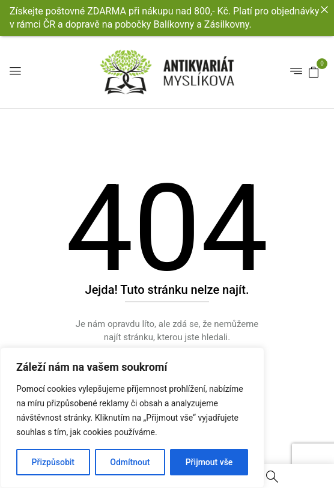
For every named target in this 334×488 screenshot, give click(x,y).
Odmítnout (130, 462)
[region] (132, 417)
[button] (313, 71)
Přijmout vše (209, 462)
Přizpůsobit (53, 462)
